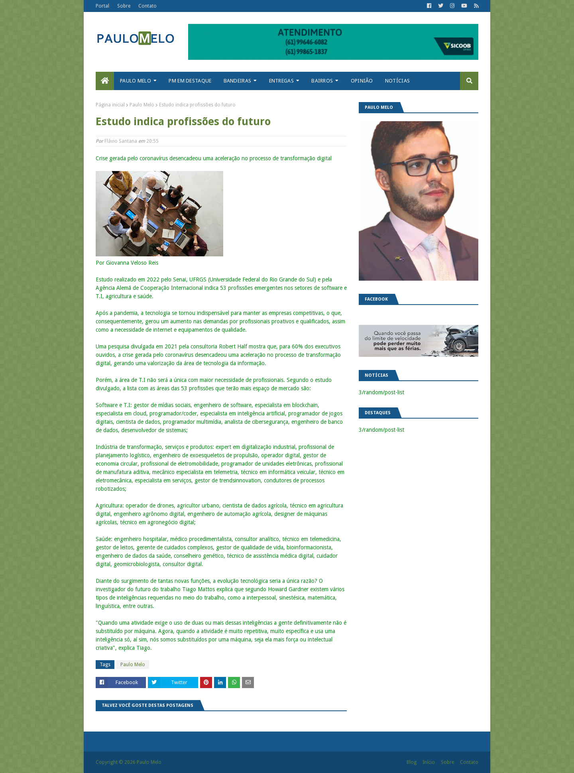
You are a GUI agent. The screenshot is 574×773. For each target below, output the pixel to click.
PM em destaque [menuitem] (190, 81)
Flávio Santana (120, 141)
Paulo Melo (142, 105)
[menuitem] (105, 81)
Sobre (123, 6)
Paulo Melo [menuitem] (135, 81)
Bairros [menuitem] (322, 81)
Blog (412, 762)
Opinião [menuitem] (362, 81)
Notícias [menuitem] (397, 81)
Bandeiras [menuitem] (238, 81)
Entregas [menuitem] (281, 81)
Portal (102, 6)
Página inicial (110, 105)
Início (429, 762)
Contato (147, 6)
